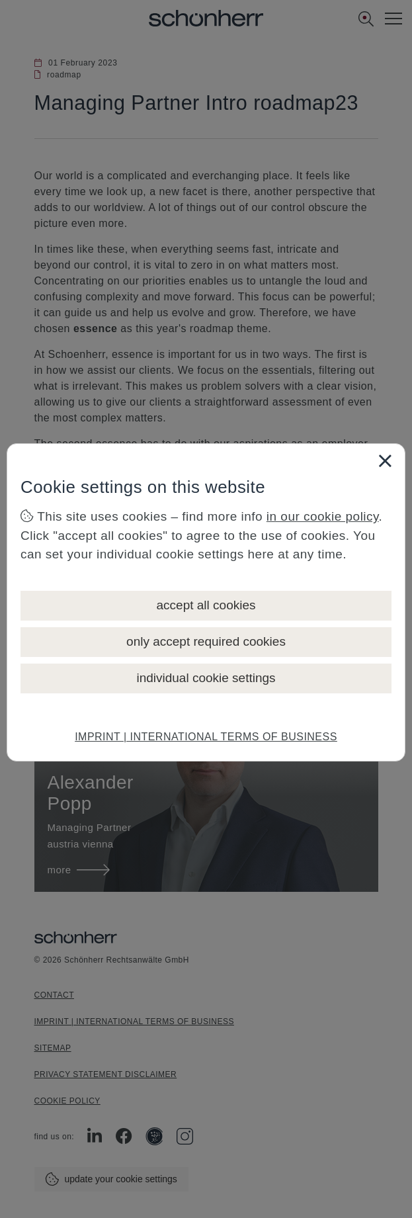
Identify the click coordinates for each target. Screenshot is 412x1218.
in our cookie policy (323, 516)
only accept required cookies (206, 641)
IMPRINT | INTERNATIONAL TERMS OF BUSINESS (206, 736)
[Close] (385, 460)
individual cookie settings (205, 678)
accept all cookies (206, 605)
